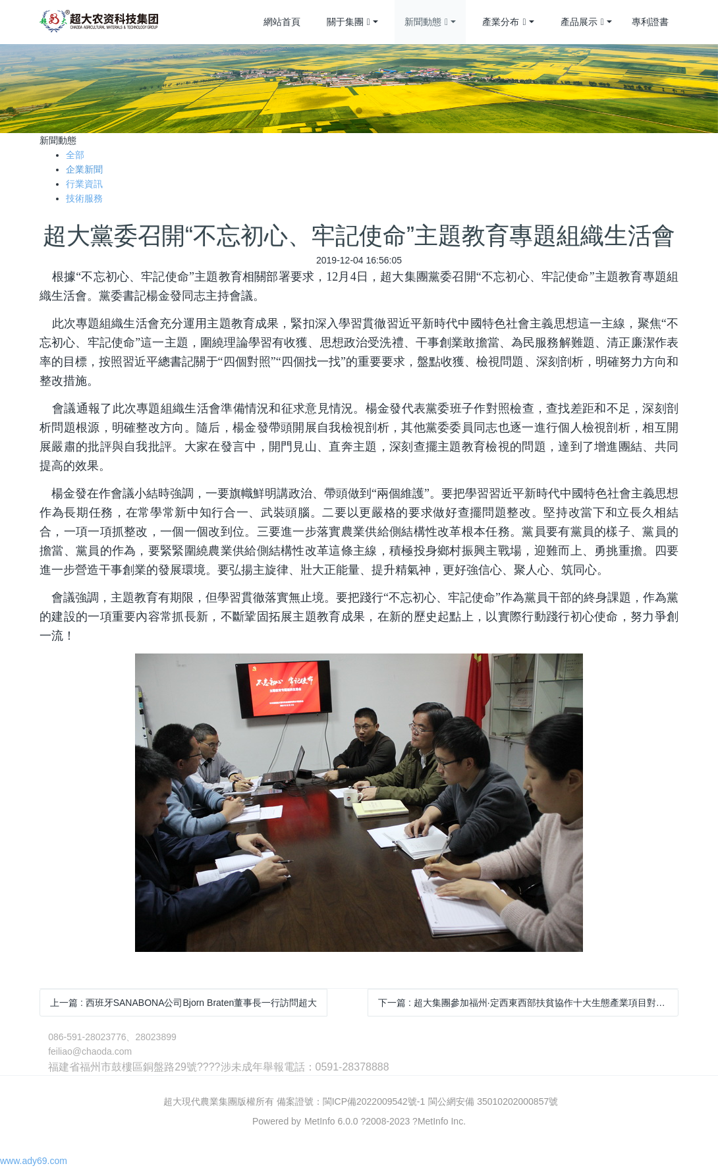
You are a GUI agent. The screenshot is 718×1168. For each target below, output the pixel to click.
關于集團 (348, 22)
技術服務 (84, 198)
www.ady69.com (33, 1160)
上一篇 (183, 1002)
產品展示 (582, 22)
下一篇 (528, 1002)
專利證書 (650, 21)
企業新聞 (84, 169)
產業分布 (504, 22)
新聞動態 (426, 22)
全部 (75, 155)
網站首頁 (281, 21)
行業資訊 (84, 184)
